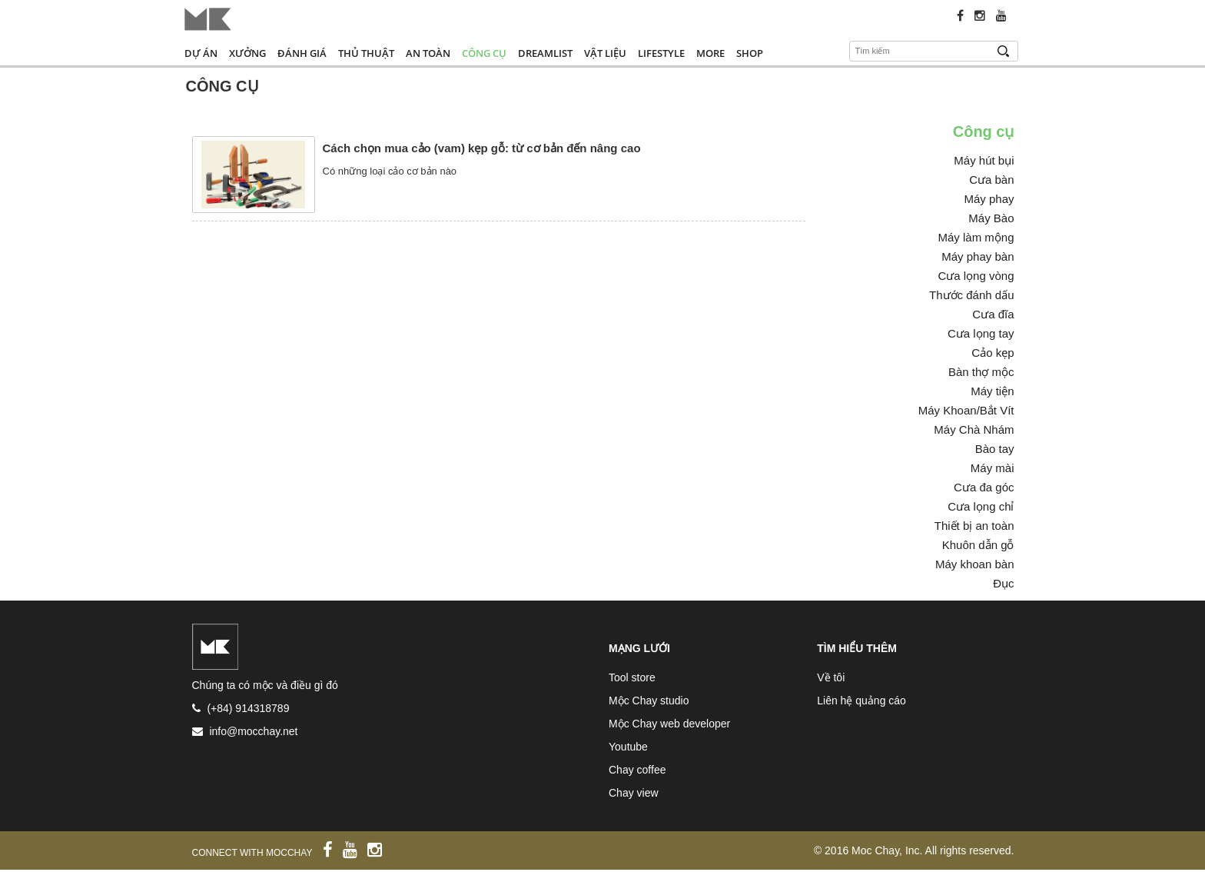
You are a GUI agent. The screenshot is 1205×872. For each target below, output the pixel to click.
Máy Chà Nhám (974, 429)
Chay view (634, 793)
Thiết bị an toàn (974, 525)
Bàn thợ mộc (981, 371)
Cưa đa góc (984, 487)
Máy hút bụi (984, 160)
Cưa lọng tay (981, 333)
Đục (1003, 583)
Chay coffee (637, 770)
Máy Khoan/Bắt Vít (966, 410)
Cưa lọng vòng (976, 275)
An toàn (428, 53)
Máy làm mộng (976, 237)
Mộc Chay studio (649, 700)
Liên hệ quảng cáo (861, 700)
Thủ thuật (366, 53)
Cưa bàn (991, 179)
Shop (749, 53)
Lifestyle (661, 53)
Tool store (632, 677)
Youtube (628, 747)
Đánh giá (302, 53)
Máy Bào (991, 218)
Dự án (200, 53)
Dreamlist (545, 53)
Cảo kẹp (992, 352)
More (710, 53)
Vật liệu (605, 53)
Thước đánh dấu (971, 294)
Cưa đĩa (993, 314)
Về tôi (831, 677)
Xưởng (247, 53)
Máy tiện (992, 391)
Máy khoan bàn (974, 564)
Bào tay (994, 448)
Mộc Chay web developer (669, 723)
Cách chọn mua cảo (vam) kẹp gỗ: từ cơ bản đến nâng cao (482, 148)
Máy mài (992, 467)
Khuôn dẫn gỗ (978, 544)
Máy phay (989, 198)
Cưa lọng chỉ (981, 506)
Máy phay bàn (977, 256)
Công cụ (484, 53)
